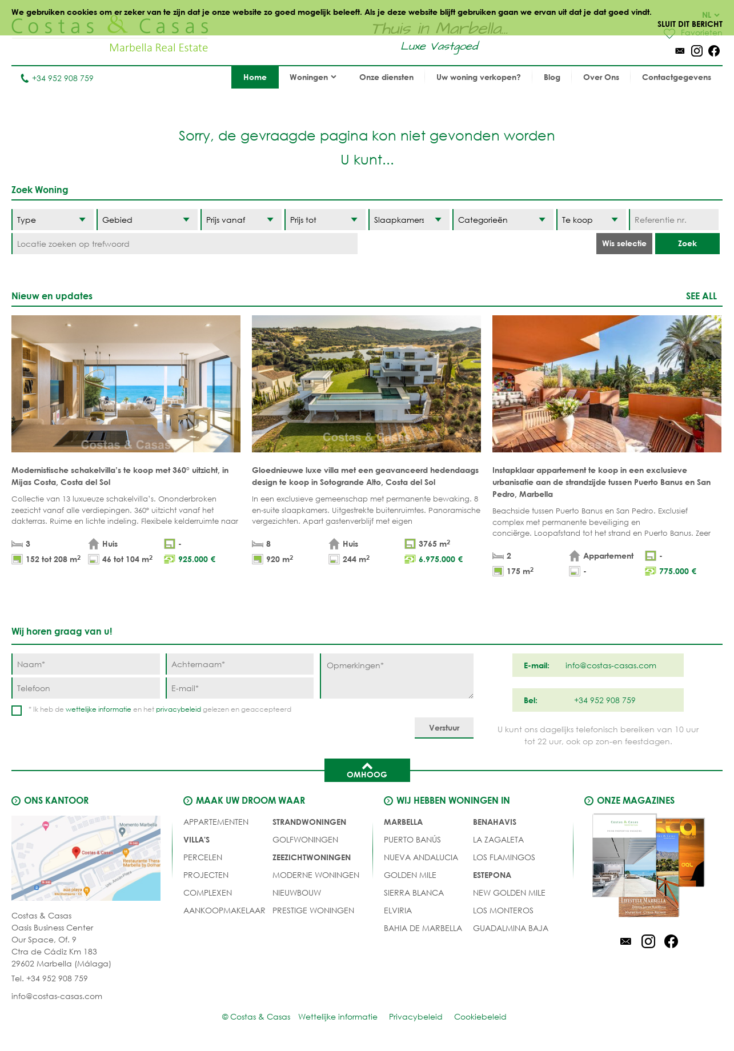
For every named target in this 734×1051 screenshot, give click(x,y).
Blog (552, 77)
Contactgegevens (676, 77)
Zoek (687, 243)
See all (701, 295)
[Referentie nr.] (674, 219)
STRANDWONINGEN (309, 822)
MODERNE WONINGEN (315, 874)
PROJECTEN (205, 874)
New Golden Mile (509, 892)
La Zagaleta (498, 839)
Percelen (202, 857)
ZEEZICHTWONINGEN (311, 857)
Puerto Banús (412, 839)
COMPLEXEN (207, 892)
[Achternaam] (240, 664)
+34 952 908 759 (57, 78)
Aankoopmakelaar (224, 910)
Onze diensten (386, 77)
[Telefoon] (85, 688)
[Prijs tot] (325, 219)
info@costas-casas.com (56, 995)
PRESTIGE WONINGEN (313, 910)
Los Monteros (503, 910)
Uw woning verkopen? (478, 77)
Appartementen (215, 821)
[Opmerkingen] (397, 676)
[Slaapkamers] (409, 219)
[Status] (591, 219)
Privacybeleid (416, 1016)
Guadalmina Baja (510, 927)
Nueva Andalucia (421, 857)
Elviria (398, 910)
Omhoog (367, 769)
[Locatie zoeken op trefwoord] (184, 243)
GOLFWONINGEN (305, 839)
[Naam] (85, 664)
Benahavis (494, 822)
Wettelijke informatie (338, 1016)
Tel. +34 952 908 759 (49, 978)
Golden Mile (410, 874)
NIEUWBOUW (296, 892)
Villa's (196, 839)
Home (255, 77)
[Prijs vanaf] (241, 219)
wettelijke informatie (98, 709)
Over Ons (601, 77)
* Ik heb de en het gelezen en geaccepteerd (160, 709)
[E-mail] (240, 688)
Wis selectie (624, 243)
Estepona (492, 875)
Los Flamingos (504, 857)
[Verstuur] (444, 728)
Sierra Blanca (414, 892)
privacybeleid (178, 709)
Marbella (403, 822)
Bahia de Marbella (423, 927)
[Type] (52, 219)
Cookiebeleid (480, 1016)
